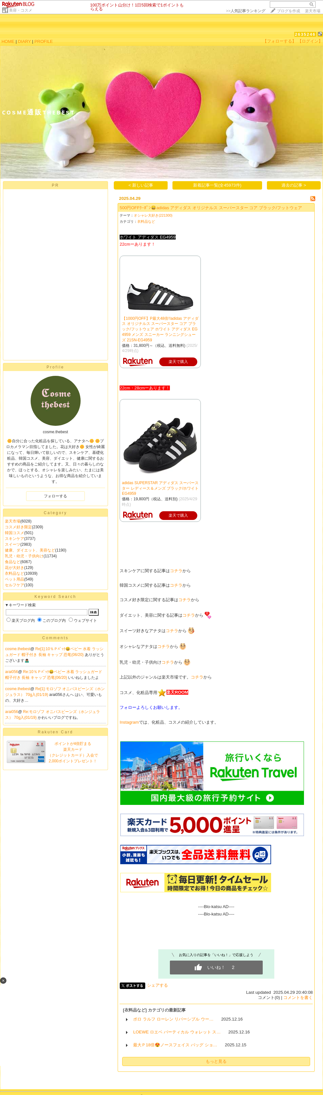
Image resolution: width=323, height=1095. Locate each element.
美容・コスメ (20, 10)
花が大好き (14, 567)
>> (245, 11)
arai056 (11, 672)
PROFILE (43, 41)
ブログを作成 (288, 11)
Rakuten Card (55, 732)
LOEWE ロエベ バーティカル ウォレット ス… (176, 1032)
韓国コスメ (14, 533)
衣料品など (14, 573)
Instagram (129, 722)
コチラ (176, 570)
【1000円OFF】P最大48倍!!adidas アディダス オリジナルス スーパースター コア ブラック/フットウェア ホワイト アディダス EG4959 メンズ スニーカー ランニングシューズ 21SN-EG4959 (160, 329)
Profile (55, 367)
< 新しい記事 (141, 185)
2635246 (305, 34)
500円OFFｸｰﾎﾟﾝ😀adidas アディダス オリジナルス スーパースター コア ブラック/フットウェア (211, 207)
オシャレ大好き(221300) (153, 215)
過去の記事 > (293, 185)
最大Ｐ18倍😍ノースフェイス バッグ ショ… (175, 1044)
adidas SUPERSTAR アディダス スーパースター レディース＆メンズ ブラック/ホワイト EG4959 (160, 488)
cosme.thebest (17, 649)
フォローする (55, 496)
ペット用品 (14, 579)
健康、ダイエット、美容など (30, 550)
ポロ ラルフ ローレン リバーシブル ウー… (173, 1019)
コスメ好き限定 (18, 527)
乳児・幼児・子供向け (24, 556)
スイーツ (12, 544)
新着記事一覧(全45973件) (217, 185)
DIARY (24, 41)
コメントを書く (298, 997)
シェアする (157, 985)
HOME (8, 41)
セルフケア (14, 585)
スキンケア (14, 538)
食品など (12, 562)
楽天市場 (312, 11)
